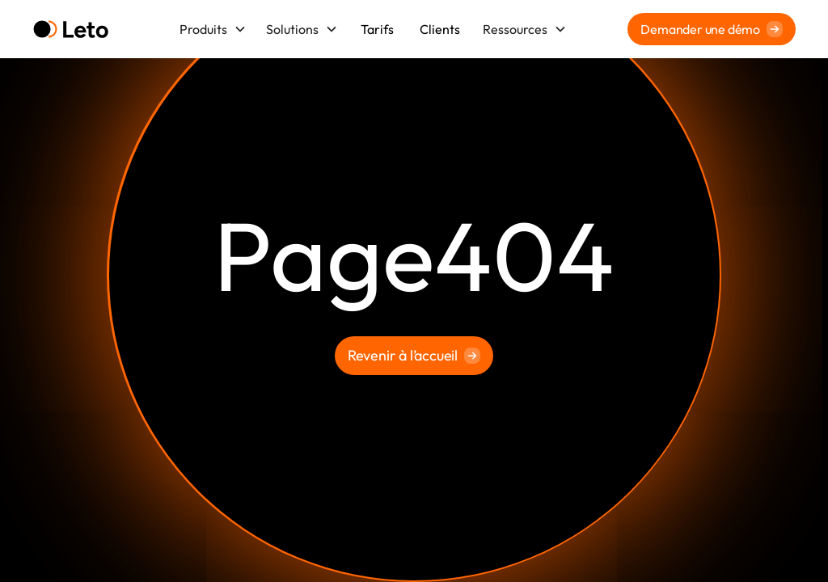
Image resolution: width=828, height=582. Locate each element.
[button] (213, 29)
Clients (440, 29)
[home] (70, 29)
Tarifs (377, 29)
